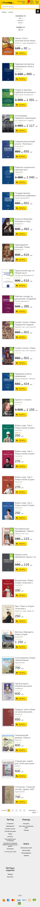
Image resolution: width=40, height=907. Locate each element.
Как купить (26, 823)
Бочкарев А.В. (19, 224)
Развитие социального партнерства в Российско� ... (25, 169)
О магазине (10, 823)
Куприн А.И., (18, 611)
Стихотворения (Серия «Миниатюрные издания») (25, 660)
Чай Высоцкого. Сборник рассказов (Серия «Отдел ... (23, 686)
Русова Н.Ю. (18, 714)
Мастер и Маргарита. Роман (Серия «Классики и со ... (24, 634)
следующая (32, 810)
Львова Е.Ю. (18, 402)
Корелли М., (18, 327)
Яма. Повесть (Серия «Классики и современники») (24, 608)
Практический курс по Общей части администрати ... (24, 273)
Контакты (10, 836)
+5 (20, 45)
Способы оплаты (10, 829)
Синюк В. (17, 766)
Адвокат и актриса (23, 400)
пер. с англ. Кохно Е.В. (29, 327)
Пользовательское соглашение (10, 839)
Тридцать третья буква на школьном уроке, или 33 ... (25, 711)
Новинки (26, 855)
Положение (10, 849)
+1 (15, 45)
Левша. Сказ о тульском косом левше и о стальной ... (25, 40)
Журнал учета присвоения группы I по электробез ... (25, 557)
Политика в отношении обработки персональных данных (10, 844)
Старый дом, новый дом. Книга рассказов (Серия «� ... (24, 763)
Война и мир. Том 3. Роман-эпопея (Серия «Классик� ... (24, 453)
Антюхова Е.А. (19, 146)
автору (20, 22)
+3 (18, 45)
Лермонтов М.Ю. (20, 662)
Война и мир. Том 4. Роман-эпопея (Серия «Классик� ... (24, 427)
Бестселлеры (26, 850)
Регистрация (21, 1)
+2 (16, 45)
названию (20, 20)
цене (20, 18)
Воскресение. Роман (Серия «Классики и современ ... (24, 582)
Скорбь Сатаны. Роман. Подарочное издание (25, 323)
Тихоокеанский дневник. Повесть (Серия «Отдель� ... (24, 737)
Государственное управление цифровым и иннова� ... (25, 195)
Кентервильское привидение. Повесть (24, 530)
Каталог (10, 12)
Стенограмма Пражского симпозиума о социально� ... (25, 118)
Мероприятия (10, 826)
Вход (23, 3)
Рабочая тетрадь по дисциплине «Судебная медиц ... (25, 298)
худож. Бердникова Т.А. (30, 43)
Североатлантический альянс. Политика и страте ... (25, 143)
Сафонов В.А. (19, 172)
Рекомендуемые (26, 853)
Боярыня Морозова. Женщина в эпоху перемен (24, 221)
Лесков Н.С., (18, 43)
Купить (22, 53)
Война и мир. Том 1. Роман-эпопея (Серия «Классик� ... (24, 505)
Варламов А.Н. (19, 249)
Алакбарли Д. (19, 688)
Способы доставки (10, 831)
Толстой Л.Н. (19, 430)
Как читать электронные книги (26, 826)
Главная (4, 12)
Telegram (10, 874)
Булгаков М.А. (19, 637)
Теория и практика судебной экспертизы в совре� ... (25, 92)
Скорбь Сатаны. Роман (25, 348)
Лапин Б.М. (18, 740)
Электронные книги (26, 848)
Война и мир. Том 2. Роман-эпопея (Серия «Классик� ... (24, 479)
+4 (19, 45)
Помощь (26, 830)
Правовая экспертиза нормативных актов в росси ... (24, 66)
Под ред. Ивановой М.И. (22, 198)
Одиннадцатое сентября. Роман (22, 246)
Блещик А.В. (18, 69)
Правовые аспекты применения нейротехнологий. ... (24, 376)
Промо (10, 834)
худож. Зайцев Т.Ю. (28, 611)
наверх (34, 812)
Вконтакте (10, 877)
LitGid (20, 895)
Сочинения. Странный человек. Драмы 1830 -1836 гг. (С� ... (25, 789)
